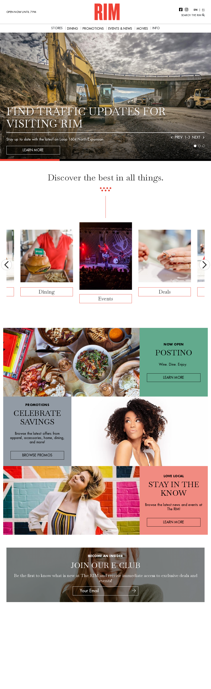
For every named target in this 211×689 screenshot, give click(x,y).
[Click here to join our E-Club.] (134, 591)
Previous (6, 264)
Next (204, 264)
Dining (46, 291)
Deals (164, 291)
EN (196, 10)
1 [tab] (195, 146)
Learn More (33, 150)
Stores (57, 28)
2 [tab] (199, 146)
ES (203, 10)
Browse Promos (37, 455)
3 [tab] (203, 146)
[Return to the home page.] (107, 11)
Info (156, 28)
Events (105, 298)
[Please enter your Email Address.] (105, 591)
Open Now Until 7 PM (21, 12)
